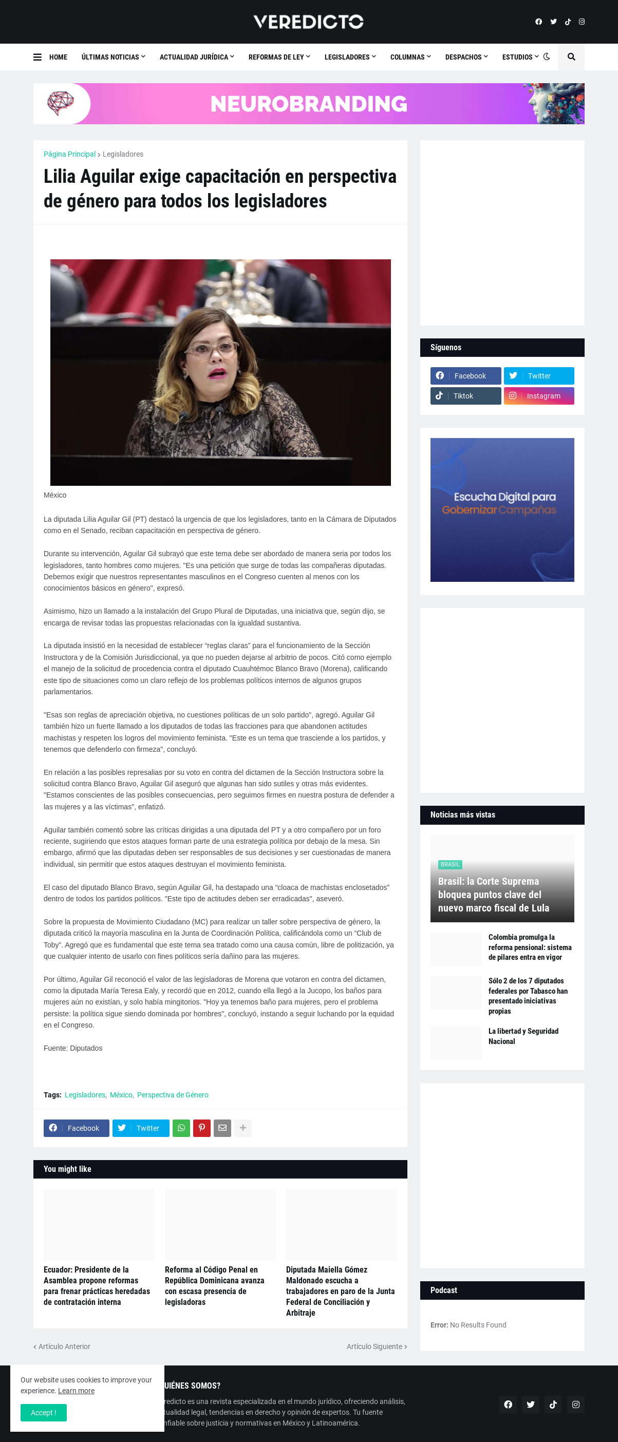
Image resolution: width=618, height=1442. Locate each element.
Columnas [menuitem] (407, 57)
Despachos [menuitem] (463, 57)
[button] (41, 57)
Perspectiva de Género (173, 1094)
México (121, 1094)
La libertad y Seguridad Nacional (523, 1036)
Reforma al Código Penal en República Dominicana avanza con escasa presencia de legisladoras (215, 1285)
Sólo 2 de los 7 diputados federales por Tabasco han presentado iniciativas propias (528, 996)
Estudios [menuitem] (517, 57)
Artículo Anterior (64, 1346)
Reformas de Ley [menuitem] (276, 57)
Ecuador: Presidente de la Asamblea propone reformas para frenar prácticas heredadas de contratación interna (97, 1285)
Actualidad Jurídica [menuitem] (194, 57)
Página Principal (70, 154)
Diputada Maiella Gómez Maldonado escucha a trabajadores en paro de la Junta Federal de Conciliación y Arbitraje (340, 1291)
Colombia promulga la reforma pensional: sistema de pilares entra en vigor (530, 947)
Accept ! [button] (44, 1413)
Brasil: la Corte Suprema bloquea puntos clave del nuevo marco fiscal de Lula (493, 894)
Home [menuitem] (58, 57)
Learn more (76, 1391)
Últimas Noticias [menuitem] (110, 57)
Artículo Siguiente (374, 1346)
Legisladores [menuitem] (347, 57)
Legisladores (123, 154)
